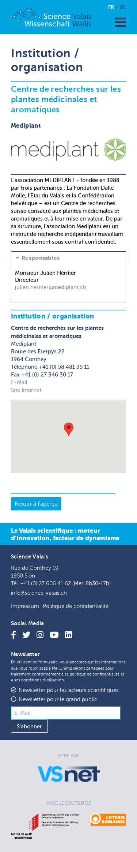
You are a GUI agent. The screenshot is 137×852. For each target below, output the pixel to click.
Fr (111, 7)
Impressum (25, 606)
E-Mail (19, 382)
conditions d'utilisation (42, 680)
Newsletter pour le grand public (58, 699)
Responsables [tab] (41, 258)
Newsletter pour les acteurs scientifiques (69, 690)
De (122, 7)
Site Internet (26, 390)
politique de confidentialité (94, 674)
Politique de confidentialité (76, 606)
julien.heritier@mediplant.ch (50, 287)
